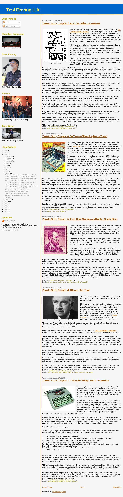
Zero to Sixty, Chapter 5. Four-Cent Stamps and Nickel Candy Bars (79, 219)
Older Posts (117, 487)
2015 (6, 150)
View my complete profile (10, 230)
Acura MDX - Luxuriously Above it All (16, 193)
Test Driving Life (23, 9)
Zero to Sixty (71, 128)
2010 (6, 205)
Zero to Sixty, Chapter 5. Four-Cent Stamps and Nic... (21, 178)
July (7, 165)
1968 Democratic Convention (105, 331)
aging (48, 128)
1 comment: (68, 280)
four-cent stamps (52, 282)
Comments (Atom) (59, 492)
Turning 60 (63, 211)
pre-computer (67, 481)
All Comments (9, 26)
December (9, 156)
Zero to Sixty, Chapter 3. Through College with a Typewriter (75, 380)
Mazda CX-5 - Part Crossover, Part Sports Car (19, 188)
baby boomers (67, 372)
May (7, 169)
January (8, 199)
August (8, 163)
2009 (6, 207)
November (9, 158)
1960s (48, 372)
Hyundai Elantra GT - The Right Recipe (16, 191)
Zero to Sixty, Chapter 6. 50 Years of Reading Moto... (20, 176)
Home (82, 487)
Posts (6, 22)
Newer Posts (47, 487)
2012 (6, 201)
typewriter (75, 481)
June (7, 167)
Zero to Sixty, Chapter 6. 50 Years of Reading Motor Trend (74, 136)
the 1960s (75, 372)
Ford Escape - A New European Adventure (17, 195)
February (9, 197)
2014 (6, 152)
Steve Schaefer (9, 221)
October (8, 160)
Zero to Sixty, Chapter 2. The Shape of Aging (18, 184)
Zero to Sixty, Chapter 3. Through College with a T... (20, 182)
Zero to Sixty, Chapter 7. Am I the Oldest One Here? (71, 23)
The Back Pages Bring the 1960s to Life (17, 190)
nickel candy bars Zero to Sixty (72, 282)
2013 (6, 154)
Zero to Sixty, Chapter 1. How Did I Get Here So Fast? (21, 186)
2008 (6, 209)
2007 (6, 211)
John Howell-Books (61, 128)
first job (53, 128)
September (9, 161)
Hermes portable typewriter (55, 481)
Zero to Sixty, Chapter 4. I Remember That (65, 289)
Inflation (60, 282)
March (8, 173)
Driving (49, 211)
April (7, 171)
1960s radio (54, 372)
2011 (6, 203)
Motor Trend (55, 211)
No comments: (69, 126)
